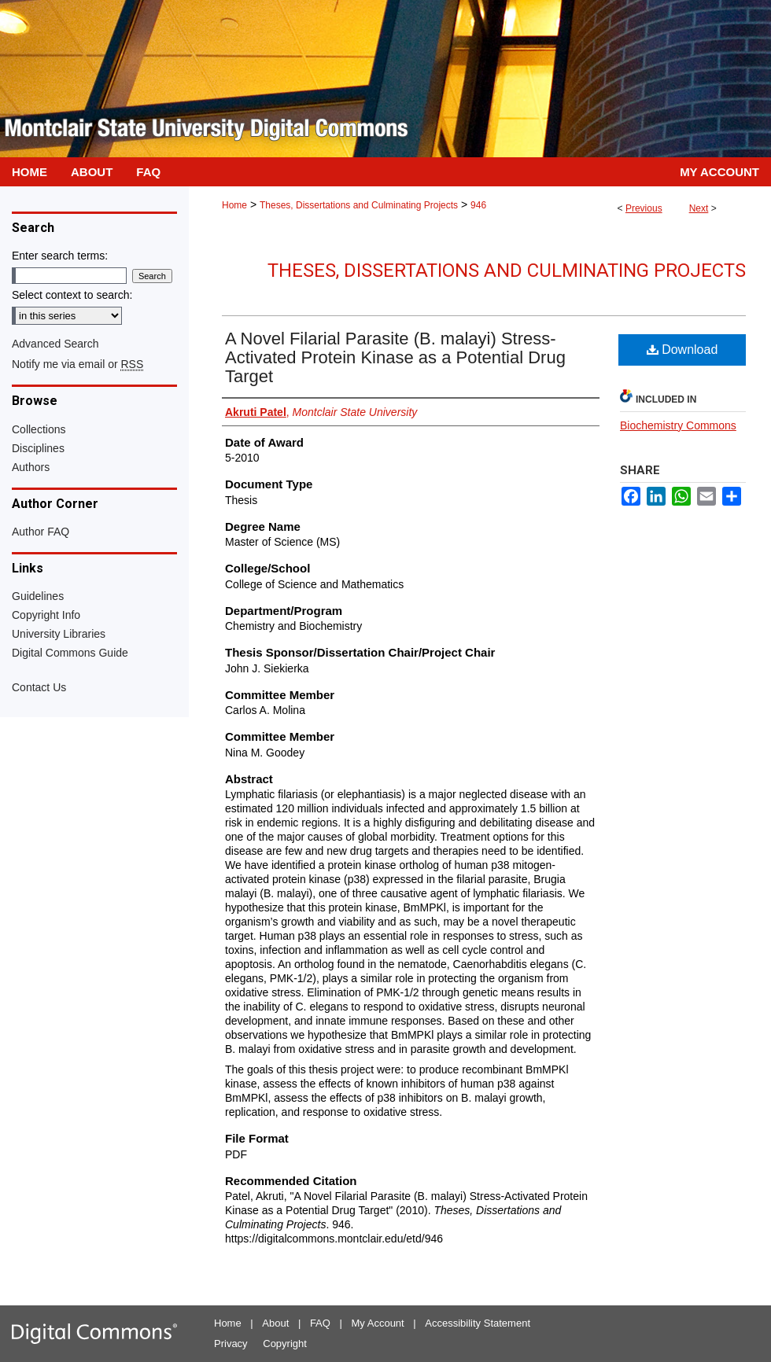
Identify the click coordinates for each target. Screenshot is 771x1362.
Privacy (231, 1343)
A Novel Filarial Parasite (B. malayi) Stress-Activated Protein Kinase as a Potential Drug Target (395, 357)
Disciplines (38, 448)
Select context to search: (72, 295)
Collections (38, 429)
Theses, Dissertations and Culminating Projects (359, 205)
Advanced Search (55, 343)
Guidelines (38, 596)
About (275, 1323)
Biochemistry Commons (678, 425)
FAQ (320, 1323)
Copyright (285, 1343)
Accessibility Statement (477, 1323)
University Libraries (58, 634)
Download (682, 349)
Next (699, 208)
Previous (643, 208)
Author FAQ (40, 531)
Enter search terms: (60, 255)
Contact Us (39, 687)
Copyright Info (46, 615)
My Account (378, 1323)
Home (234, 205)
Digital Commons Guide (70, 652)
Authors (31, 467)
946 (478, 205)
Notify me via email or (77, 364)
